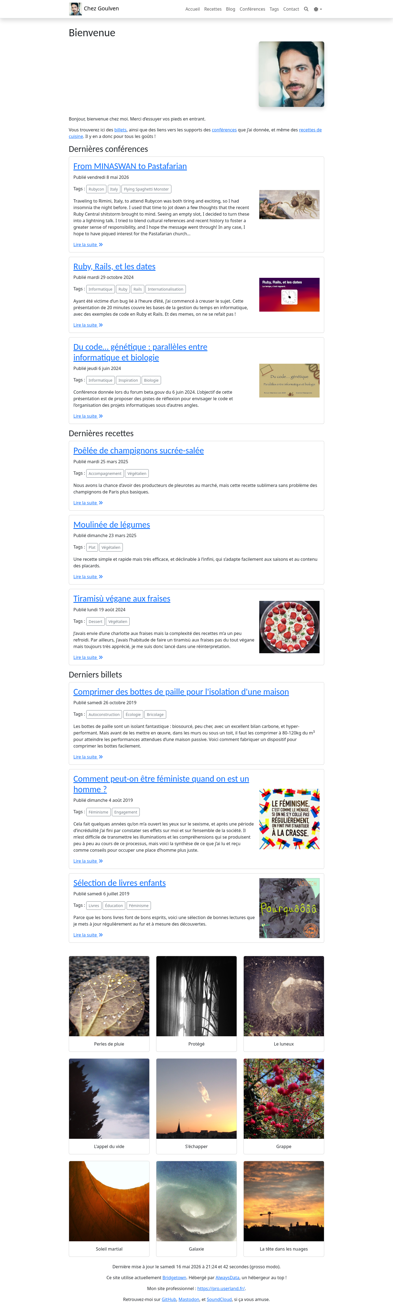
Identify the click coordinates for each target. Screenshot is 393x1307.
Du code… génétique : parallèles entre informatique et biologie (140, 352)
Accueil (192, 9)
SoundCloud (219, 1299)
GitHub (169, 1299)
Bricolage (155, 714)
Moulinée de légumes (111, 524)
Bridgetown (174, 1278)
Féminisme (98, 812)
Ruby (122, 289)
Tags (274, 9)
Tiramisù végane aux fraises (121, 598)
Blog (230, 9)
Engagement (125, 812)
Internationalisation (165, 289)
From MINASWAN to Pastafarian (130, 166)
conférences (224, 130)
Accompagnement (105, 473)
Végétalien (136, 473)
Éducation (114, 905)
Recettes (213, 9)
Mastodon (188, 1299)
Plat (92, 547)
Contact (291, 9)
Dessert (95, 621)
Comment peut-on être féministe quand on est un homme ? (161, 783)
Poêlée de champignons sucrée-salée (138, 450)
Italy (114, 189)
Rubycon (96, 189)
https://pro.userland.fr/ (221, 1288)
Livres (94, 905)
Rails (137, 289)
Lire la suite (88, 245)
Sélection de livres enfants (119, 883)
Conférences (252, 9)
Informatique (100, 289)
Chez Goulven (94, 9)
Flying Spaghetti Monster (146, 189)
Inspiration (128, 380)
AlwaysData (227, 1278)
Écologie (133, 714)
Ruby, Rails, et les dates (114, 266)
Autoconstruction (104, 714)
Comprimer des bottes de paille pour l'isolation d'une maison (181, 691)
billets (120, 130)
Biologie (151, 380)
